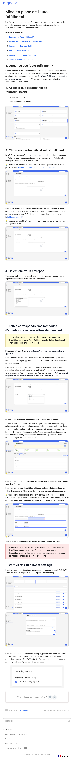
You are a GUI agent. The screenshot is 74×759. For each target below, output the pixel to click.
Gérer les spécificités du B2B (16, 748)
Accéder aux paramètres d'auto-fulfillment (25, 41)
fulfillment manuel (14, 217)
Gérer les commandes (13, 739)
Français (63, 756)
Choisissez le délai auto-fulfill (20, 46)
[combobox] (63, 756)
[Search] (37, 720)
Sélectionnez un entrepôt (19, 50)
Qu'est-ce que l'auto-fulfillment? (21, 37)
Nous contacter (23, 710)
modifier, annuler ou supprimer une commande (36, 168)
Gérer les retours (11, 743)
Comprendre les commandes (16, 734)
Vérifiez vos (21, 59)
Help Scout (46, 755)
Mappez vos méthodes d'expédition (23, 55)
